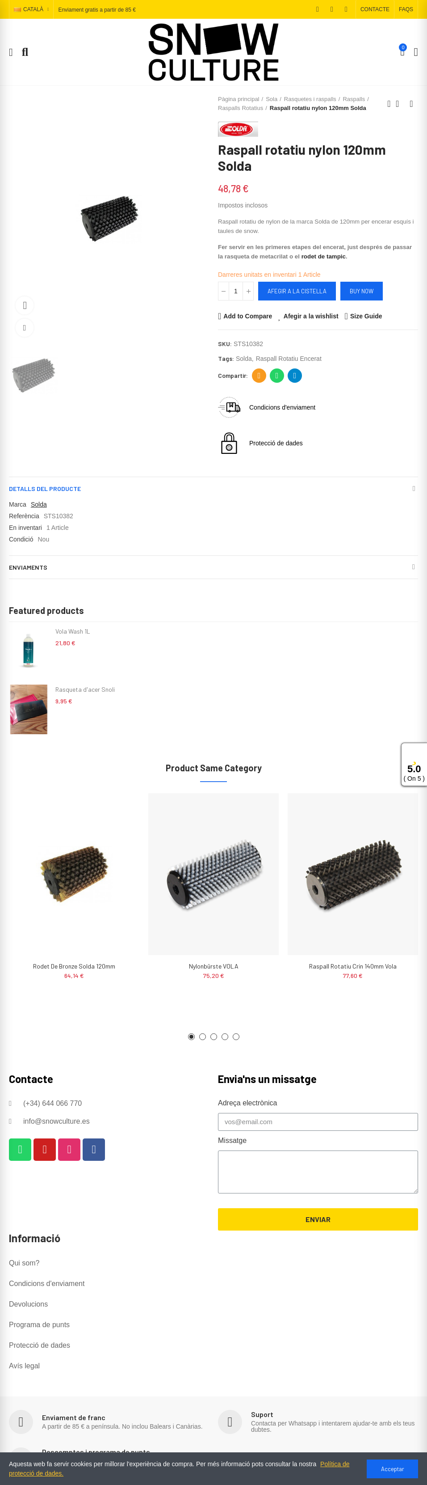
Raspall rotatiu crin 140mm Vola (353, 966)
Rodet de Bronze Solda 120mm (74, 966)
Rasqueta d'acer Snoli (85, 689)
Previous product (389, 103)
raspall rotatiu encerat (289, 358)
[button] (375, 9)
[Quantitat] (236, 291)
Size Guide (366, 316)
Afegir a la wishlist (311, 316)
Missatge (232, 1140)
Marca (17, 504)
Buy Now (361, 291)
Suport (262, 1414)
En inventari (25, 527)
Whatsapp (277, 375)
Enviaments (28, 567)
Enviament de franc (73, 1417)
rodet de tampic (323, 256)
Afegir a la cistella (297, 291)
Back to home (400, 103)
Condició (21, 539)
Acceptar (392, 1468)
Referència (24, 516)
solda (244, 358)
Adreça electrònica (259, 375)
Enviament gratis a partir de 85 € (96, 10)
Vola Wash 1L (72, 631)
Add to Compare (247, 316)
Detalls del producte (45, 488)
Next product (411, 103)
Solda (39, 504)
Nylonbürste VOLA (214, 966)
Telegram (295, 375)
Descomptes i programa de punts (96, 1451)
